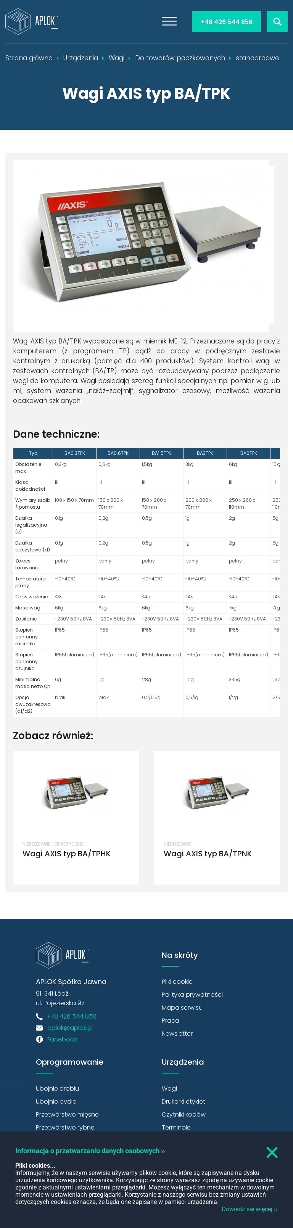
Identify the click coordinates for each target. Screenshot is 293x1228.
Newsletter (177, 1033)
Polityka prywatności (192, 994)
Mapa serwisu (182, 1007)
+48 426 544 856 (227, 22)
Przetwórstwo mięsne (67, 1114)
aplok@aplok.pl (70, 1027)
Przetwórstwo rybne (65, 1127)
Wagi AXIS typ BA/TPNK (208, 853)
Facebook (62, 1039)
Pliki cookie (177, 981)
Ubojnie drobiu (57, 1088)
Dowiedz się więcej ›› (250, 1209)
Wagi (169, 1088)
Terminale (176, 1127)
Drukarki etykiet (183, 1101)
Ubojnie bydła (56, 1101)
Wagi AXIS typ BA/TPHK (67, 853)
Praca (170, 1020)
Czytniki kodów (184, 1114)
